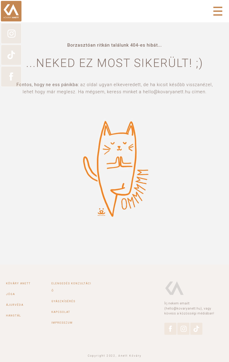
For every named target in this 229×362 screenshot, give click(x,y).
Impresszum (62, 322)
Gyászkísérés (63, 301)
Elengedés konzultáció (71, 287)
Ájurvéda (14, 304)
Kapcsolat (60, 312)
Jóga (10, 294)
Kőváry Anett (18, 283)
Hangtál (13, 315)
